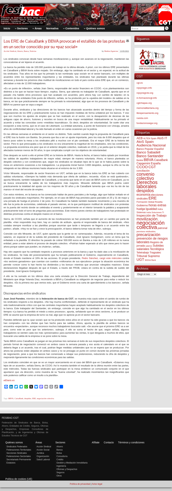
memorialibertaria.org (148, 108)
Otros (59, 475)
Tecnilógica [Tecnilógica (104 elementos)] (157, 249)
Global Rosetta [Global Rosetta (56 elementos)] (155, 202)
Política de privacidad (80, 484)
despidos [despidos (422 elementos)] (145, 190)
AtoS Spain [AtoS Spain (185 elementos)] (145, 142)
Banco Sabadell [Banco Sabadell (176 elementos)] (148, 152)
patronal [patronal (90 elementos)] (162, 227)
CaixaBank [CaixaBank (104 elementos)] (161, 160)
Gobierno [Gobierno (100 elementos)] (142, 205)
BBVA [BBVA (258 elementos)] (149, 160)
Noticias (33, 51)
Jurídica (40, 453)
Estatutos (10, 463)
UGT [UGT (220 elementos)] (140, 260)
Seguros (60, 472)
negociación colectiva (45, 398)
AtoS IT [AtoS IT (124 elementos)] (162, 138)
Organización (43, 456)
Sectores (60, 442)
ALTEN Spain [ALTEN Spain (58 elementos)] (150, 138)
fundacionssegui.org (147, 123)
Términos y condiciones (131, 442)
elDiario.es (9, 380)
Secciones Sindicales (16, 453)
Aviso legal (97, 484)
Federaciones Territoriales (18, 450)
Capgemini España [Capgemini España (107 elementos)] (149, 163)
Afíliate (95, 442)
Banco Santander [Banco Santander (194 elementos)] (150, 156)
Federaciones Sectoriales (18, 456)
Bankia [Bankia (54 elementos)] (140, 160)
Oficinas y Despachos (66, 469)
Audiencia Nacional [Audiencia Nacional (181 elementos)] (151, 145)
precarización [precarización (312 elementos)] (148, 234)
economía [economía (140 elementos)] (143, 194)
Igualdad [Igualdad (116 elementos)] (151, 208)
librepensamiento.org (147, 113)
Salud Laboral (43, 459)
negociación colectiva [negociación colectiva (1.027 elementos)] (151, 225)
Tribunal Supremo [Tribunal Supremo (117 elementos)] (148, 256)
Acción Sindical (10, 51)
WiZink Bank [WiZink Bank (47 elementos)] (150, 260)
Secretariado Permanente (18, 459)
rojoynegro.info (144, 88)
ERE (34, 398)
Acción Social (43, 450)
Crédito (59, 459)
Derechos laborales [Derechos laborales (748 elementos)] (147, 184)
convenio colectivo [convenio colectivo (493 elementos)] (145, 176)
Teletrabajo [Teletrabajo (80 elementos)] (143, 252)
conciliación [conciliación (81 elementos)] (143, 170)
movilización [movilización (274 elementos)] (147, 219)
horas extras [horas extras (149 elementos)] (157, 205)
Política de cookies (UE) (18, 479)
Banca (26, 51)
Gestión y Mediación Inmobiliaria (71, 463)
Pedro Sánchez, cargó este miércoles (101, 258)
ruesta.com (142, 118)
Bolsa (59, 453)
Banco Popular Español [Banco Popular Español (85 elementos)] (150, 148)
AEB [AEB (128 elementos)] (140, 138)
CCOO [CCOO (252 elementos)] (142, 167)
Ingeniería (61, 466)
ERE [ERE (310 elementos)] (153, 198)
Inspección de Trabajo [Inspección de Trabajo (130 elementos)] (151, 215)
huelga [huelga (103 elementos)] (141, 208)
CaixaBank (19, 398)
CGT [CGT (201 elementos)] (152, 167)
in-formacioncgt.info (147, 98)
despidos (27, 398)
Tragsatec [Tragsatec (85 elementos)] (155, 252)
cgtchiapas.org (144, 103)
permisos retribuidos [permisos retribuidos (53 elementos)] (146, 231)
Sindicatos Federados (16, 446)
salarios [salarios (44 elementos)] (148, 246)
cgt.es (140, 82)
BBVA (10, 398)
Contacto (109, 442)
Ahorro (20, 51)
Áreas (38, 442)
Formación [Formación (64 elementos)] (142, 202)
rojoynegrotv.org (145, 93)
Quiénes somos (14, 442)
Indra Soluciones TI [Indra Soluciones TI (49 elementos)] (155, 212)
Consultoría (61, 456)
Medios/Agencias (111, 51)
